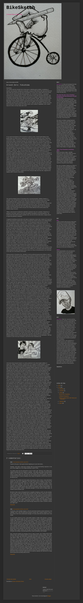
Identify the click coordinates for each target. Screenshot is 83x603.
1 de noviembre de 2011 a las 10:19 (20, 462)
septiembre (61, 401)
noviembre (61, 390)
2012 (59, 385)
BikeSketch (20, 7)
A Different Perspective (64, 396)
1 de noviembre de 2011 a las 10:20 (20, 509)
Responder (12, 504)
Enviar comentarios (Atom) (18, 581)
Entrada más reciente (11, 579)
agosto (60, 403)
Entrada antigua (48, 579)
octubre (61, 392)
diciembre (61, 388)
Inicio (30, 579)
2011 (59, 387)
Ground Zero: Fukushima (64, 394)
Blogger (49, 595)
